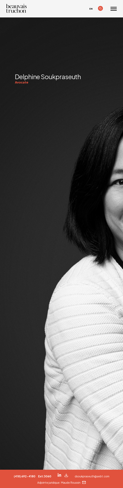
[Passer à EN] (91, 9)
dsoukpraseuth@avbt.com (92, 476)
